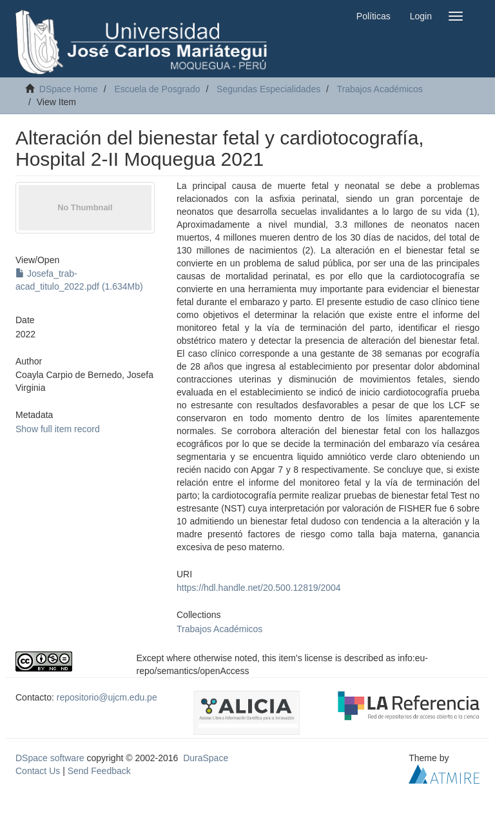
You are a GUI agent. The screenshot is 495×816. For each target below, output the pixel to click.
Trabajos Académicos (379, 89)
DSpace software (49, 758)
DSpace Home (68, 89)
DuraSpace (205, 758)
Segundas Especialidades (268, 89)
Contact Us (37, 771)
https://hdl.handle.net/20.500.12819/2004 (259, 587)
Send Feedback (99, 771)
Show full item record (57, 429)
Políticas (373, 16)
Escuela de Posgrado (157, 89)
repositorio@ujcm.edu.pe (107, 697)
